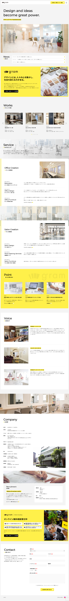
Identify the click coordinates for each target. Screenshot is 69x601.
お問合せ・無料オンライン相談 (57, 2)
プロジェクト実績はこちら (8, 303)
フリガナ (50, 554)
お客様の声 (48, 303)
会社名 (31, 558)
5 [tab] (37, 134)
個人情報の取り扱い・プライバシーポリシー (44, 586)
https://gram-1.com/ (10, 441)
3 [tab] (34, 134)
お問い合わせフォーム (23, 437)
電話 (35, 570)
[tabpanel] (13, 122)
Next (66, 122)
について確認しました (47, 586)
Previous (2, 122)
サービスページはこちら (28, 202)
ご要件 (32, 549)
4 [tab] (35, 134)
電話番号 (49, 563)
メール (32, 570)
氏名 (31, 554)
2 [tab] (33, 134)
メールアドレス (33, 563)
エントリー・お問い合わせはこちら (12, 501)
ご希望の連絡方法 (33, 568)
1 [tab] (31, 134)
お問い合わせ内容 (33, 573)
